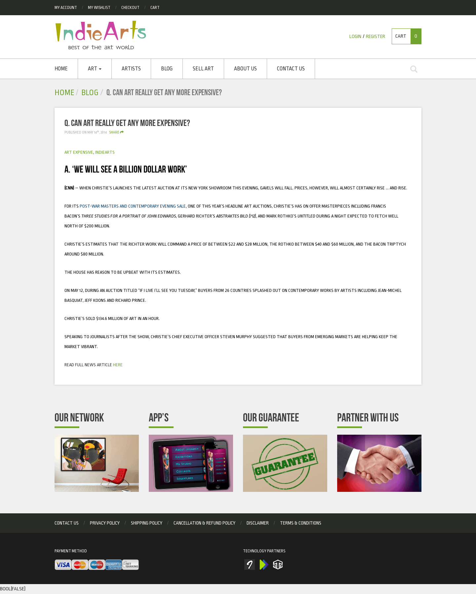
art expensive (78, 152)
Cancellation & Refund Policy (204, 523)
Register (375, 36)
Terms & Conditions (300, 523)
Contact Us (291, 69)
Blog (167, 69)
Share (116, 133)
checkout (130, 7)
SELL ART (203, 69)
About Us (245, 69)
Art (94, 69)
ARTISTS (131, 69)
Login (355, 36)
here (118, 364)
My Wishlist (99, 7)
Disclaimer (258, 523)
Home (61, 69)
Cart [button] (408, 36)
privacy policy (105, 523)
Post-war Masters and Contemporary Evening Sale (132, 206)
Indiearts (105, 152)
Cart (155, 7)
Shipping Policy (146, 523)
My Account (66, 7)
